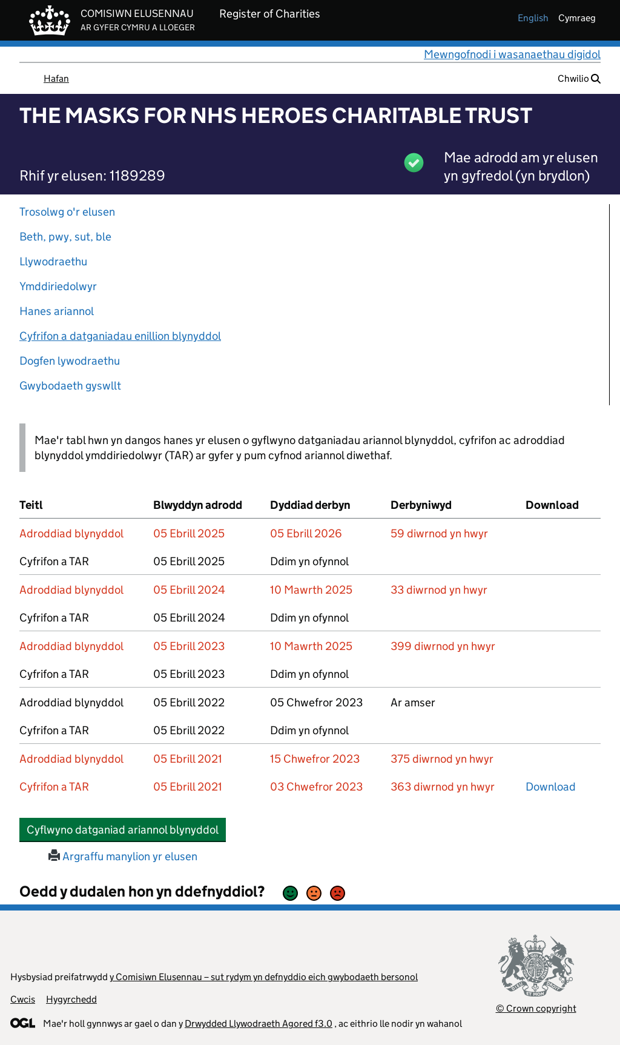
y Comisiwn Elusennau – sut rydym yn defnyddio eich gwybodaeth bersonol (264, 977)
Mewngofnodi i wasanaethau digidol (512, 54)
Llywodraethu (53, 261)
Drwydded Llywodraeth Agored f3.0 (258, 1023)
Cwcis (22, 999)
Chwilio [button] (579, 78)
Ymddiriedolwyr (58, 286)
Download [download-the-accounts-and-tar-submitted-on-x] (551, 787)
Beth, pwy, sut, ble (65, 237)
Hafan (56, 78)
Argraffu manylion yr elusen (122, 856)
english (533, 18)
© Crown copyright (536, 1008)
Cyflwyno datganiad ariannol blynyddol (126, 829)
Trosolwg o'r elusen (67, 212)
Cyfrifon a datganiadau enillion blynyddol (120, 336)
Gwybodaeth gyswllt (70, 386)
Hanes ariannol (56, 311)
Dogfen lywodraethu (69, 361)
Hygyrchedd (71, 999)
